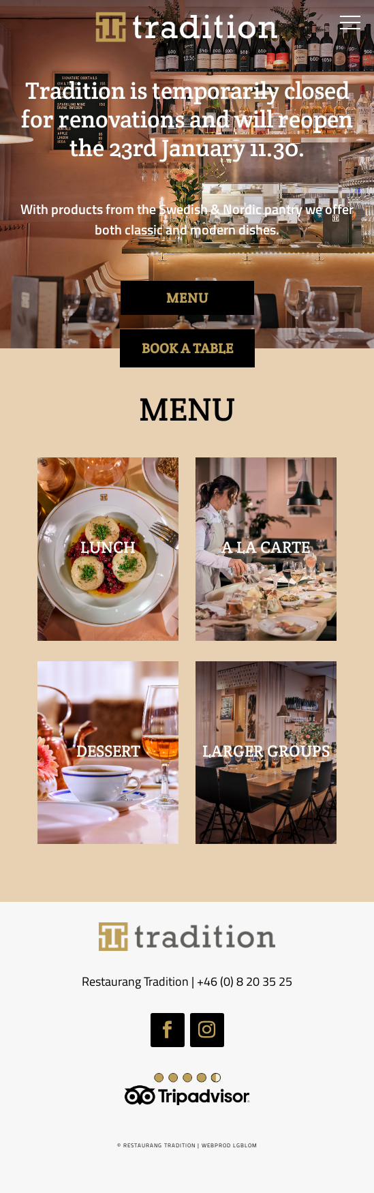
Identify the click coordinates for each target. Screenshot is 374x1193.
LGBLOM (245, 1145)
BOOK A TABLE (187, 348)
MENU (187, 298)
